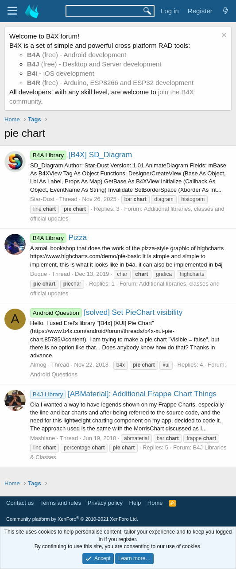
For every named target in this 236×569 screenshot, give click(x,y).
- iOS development (60, 73)
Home (155, 502)
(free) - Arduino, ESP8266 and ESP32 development (110, 82)
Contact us (20, 502)
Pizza (58, 237)
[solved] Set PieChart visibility (106, 312)
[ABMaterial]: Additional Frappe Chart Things (123, 394)
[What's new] (225, 11)
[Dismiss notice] (223, 36)
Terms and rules (60, 502)
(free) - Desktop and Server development (94, 64)
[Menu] (12, 11)
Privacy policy (105, 502)
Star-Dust (42, 199)
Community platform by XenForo (72, 519)
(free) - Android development (76, 54)
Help (135, 502)
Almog (38, 364)
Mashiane (42, 438)
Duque (38, 274)
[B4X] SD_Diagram (81, 155)
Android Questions (53, 374)
